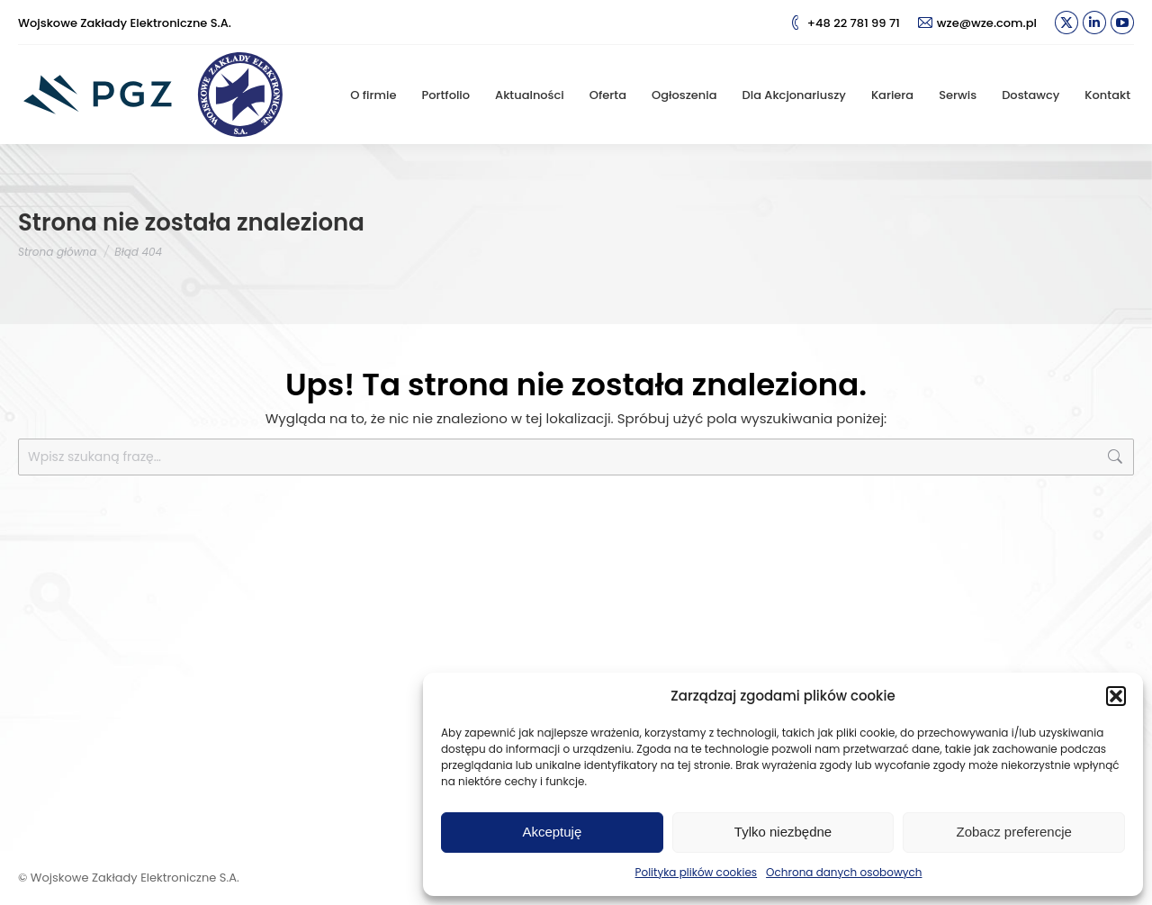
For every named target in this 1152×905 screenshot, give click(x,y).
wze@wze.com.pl (977, 23)
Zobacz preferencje (1013, 831)
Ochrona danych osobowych (844, 872)
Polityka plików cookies (696, 872)
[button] (1116, 696)
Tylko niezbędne (783, 831)
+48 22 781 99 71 (844, 23)
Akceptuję (551, 831)
